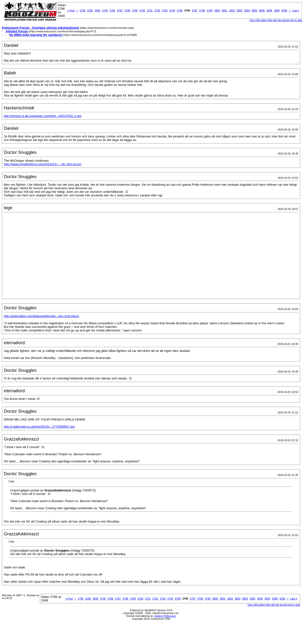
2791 (149, 10)
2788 (127, 10)
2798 (202, 10)
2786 (112, 10)
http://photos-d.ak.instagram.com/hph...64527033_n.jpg (42, 116)
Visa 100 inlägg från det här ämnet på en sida (273, 604)
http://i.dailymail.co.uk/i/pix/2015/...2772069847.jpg (39, 426)
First (71, 10)
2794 (172, 10)
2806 (262, 10)
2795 (179, 10)
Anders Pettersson (165, 616)
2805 (254, 10)
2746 (105, 10)
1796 (82, 10)
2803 (239, 10)
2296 (90, 10)
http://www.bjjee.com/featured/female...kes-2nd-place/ (41, 316)
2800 (217, 10)
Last (295, 10)
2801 (224, 10)
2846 (269, 10)
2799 (209, 10)
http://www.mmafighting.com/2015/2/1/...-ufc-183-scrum (42, 164)
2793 (164, 10)
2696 (97, 10)
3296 (284, 10)
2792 (157, 10)
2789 (135, 10)
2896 (277, 10)
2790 (142, 10)
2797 (194, 10)
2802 (232, 10)
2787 (120, 10)
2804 (247, 10)
